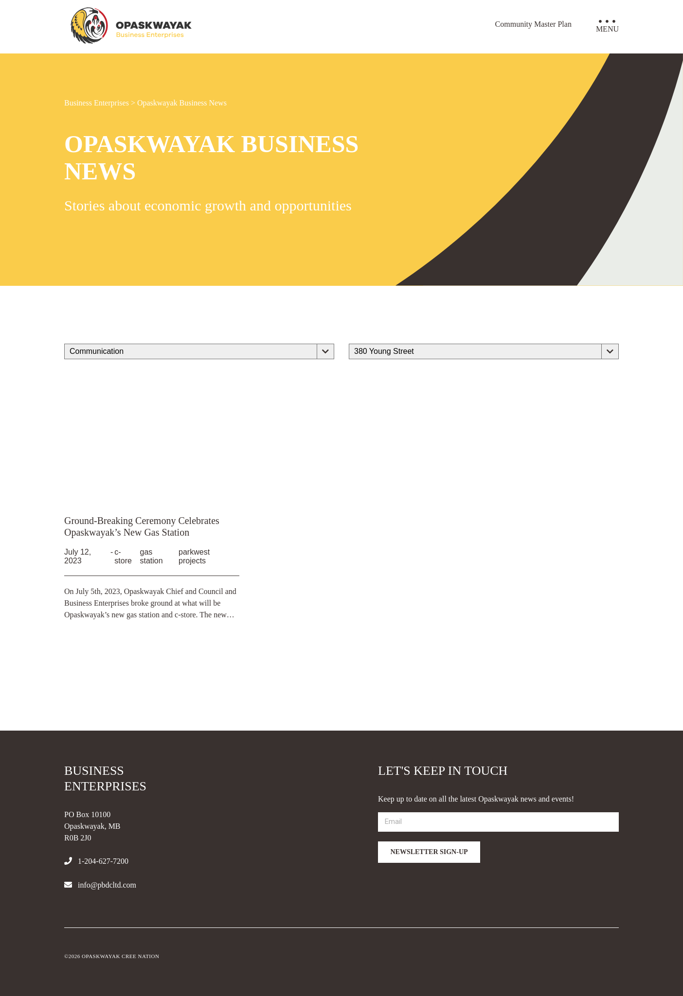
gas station (151, 556)
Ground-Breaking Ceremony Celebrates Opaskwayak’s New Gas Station (141, 526)
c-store (123, 556)
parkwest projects (194, 556)
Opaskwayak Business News (182, 103)
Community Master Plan (533, 24)
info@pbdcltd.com (100, 885)
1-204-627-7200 (96, 861)
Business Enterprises (96, 103)
